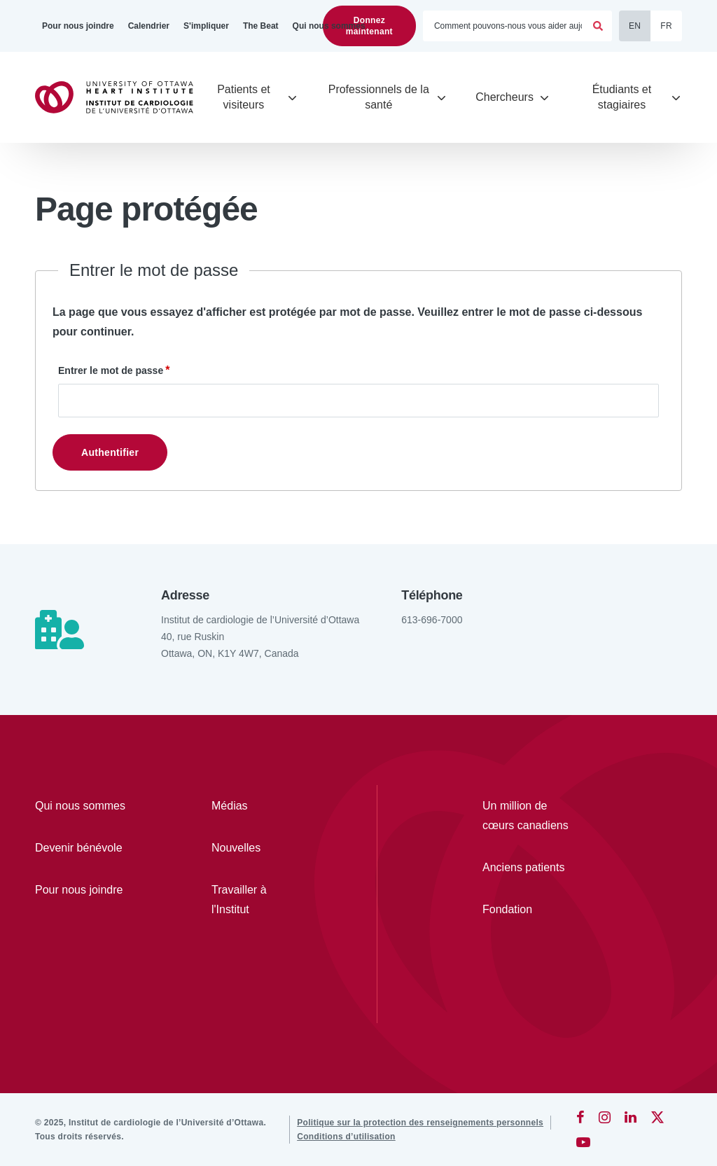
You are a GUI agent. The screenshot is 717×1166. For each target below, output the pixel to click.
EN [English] (635, 26)
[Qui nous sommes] (329, 26)
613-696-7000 (431, 619)
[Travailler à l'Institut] (259, 900)
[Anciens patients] (530, 868)
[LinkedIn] (630, 1117)
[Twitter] (657, 1117)
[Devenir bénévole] (82, 848)
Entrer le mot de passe (110, 370)
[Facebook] (580, 1117)
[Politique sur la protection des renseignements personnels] (420, 1123)
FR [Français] (666, 26)
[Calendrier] (148, 26)
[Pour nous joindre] (78, 26)
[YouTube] (583, 1142)
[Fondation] (530, 910)
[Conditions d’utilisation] (346, 1137)
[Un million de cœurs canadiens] (530, 816)
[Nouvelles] (259, 848)
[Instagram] (605, 1117)
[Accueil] (120, 97)
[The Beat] (261, 26)
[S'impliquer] (206, 26)
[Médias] (259, 806)
